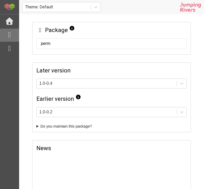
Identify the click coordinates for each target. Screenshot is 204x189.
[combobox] (25, 7)
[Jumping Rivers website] (190, 7)
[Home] (9, 21)
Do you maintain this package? (66, 126)
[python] (9, 48)
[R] (9, 35)
